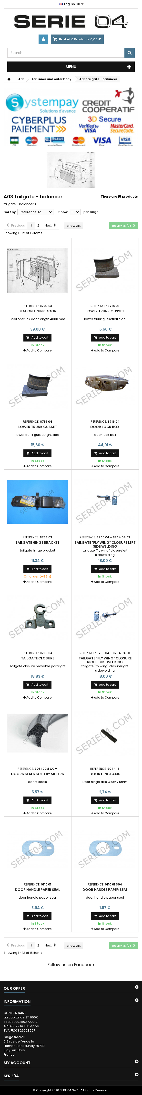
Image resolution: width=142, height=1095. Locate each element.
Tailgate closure (37, 658)
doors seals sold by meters (37, 773)
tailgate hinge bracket (37, 542)
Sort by (10, 212)
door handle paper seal (37, 889)
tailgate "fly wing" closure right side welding (105, 660)
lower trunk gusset (105, 311)
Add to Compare (38, 350)
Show (63, 212)
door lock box (105, 426)
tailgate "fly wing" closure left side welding (105, 544)
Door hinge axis (105, 773)
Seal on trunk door (37, 311)
